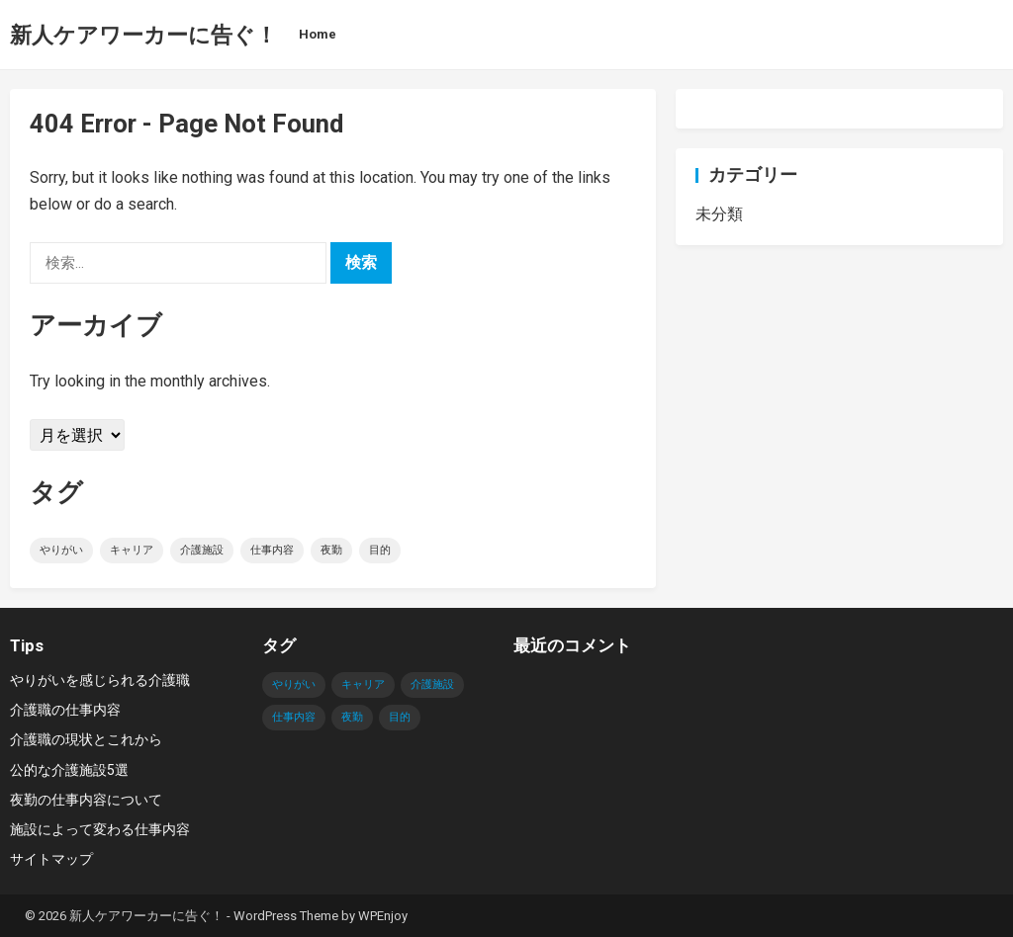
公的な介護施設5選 (69, 770)
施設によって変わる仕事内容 (100, 829)
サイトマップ (51, 859)
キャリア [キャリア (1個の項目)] (131, 550)
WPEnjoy (383, 915)
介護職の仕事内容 (65, 710)
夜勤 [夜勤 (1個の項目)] (331, 550)
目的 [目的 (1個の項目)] (380, 550)
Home (317, 34)
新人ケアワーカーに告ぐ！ (143, 34)
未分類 (719, 214)
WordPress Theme (285, 915)
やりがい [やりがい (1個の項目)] (61, 550)
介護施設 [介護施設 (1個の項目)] (202, 550)
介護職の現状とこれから (86, 739)
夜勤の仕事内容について (86, 800)
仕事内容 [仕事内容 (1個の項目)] (272, 550)
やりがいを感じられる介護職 (100, 680)
